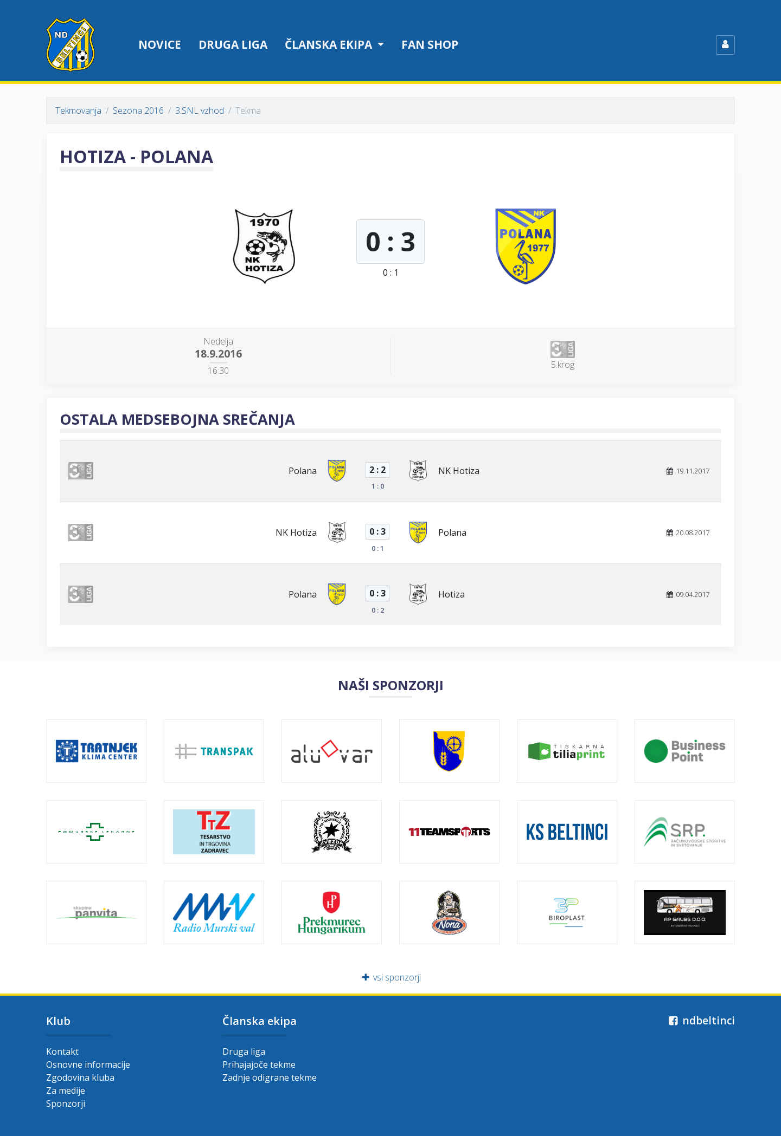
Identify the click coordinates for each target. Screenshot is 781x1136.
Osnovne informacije (88, 1064)
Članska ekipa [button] (330, 44)
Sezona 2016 (138, 110)
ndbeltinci (700, 1020)
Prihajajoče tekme (259, 1064)
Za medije (65, 1090)
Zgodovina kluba (80, 1077)
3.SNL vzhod (199, 110)
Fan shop (429, 44)
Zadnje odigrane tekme (269, 1077)
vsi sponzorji (390, 977)
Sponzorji (65, 1103)
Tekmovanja (78, 110)
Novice (159, 44)
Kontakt (62, 1051)
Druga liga (233, 44)
